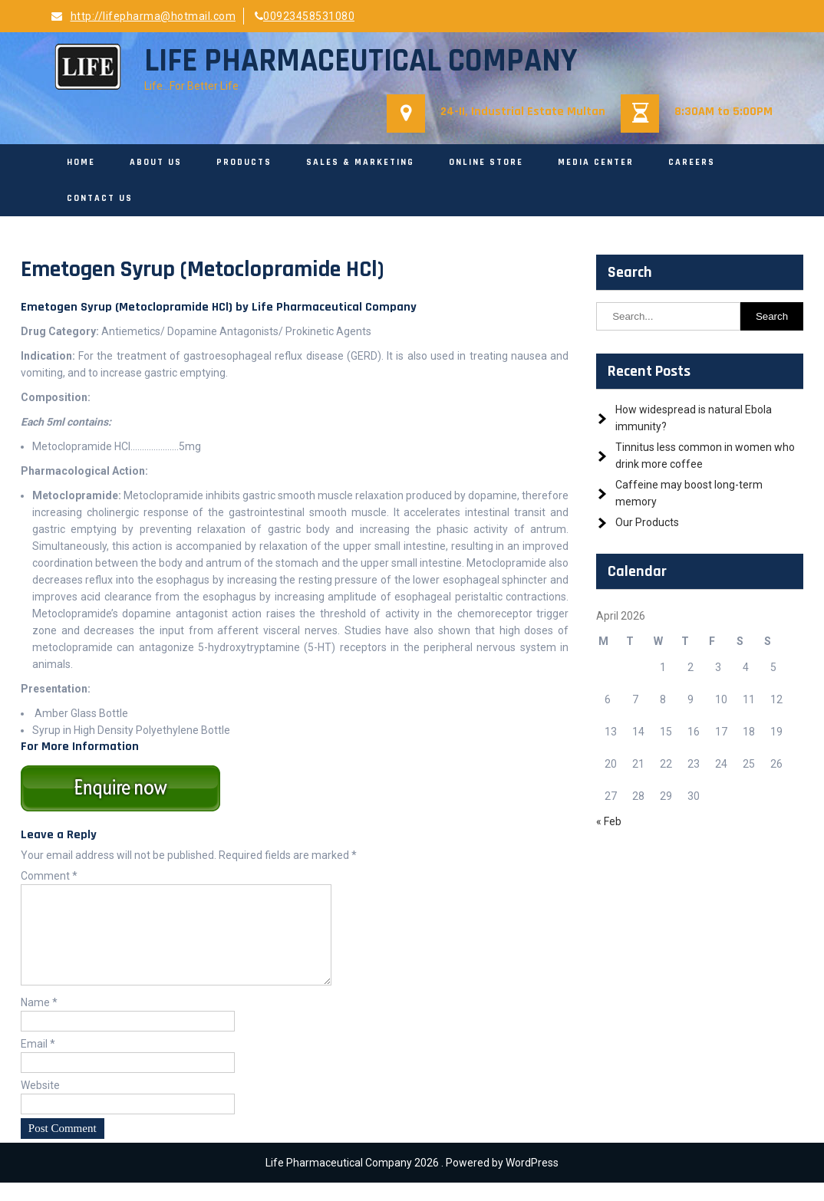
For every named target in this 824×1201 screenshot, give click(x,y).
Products (244, 162)
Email (38, 1062)
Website (40, 1103)
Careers (691, 162)
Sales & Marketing (360, 162)
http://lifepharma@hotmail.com (143, 16)
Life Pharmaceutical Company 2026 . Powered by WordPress (412, 1181)
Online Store (486, 162)
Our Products (647, 522)
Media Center (596, 162)
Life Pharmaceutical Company (360, 61)
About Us (156, 162)
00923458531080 (305, 16)
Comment (49, 876)
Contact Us (100, 198)
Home (81, 162)
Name (39, 1021)
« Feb (608, 821)
